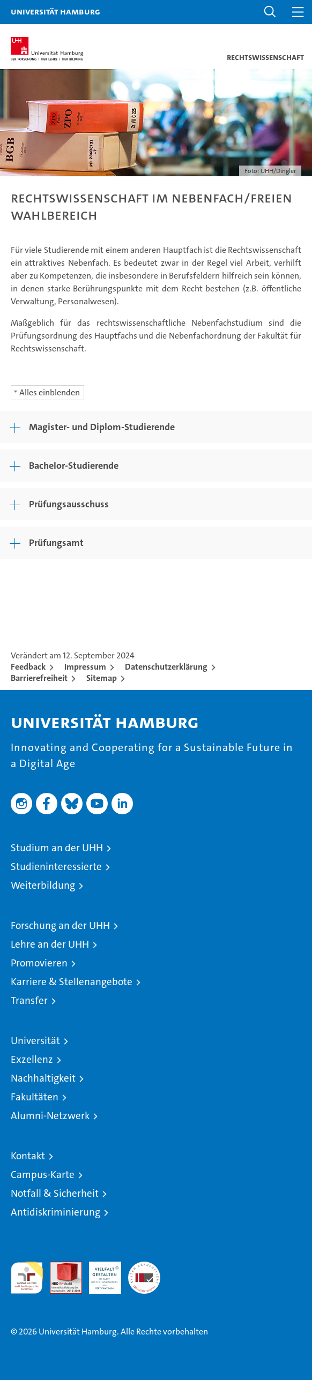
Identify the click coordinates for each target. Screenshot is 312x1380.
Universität (35, 1040)
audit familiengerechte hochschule (27, 1278)
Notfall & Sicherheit (55, 1193)
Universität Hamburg (55, 11)
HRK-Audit (99, 1273)
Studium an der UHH (57, 847)
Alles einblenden (49, 392)
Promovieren (39, 963)
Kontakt (28, 1155)
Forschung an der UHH (60, 925)
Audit (60, 1267)
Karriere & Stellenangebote (71, 981)
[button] (270, 12)
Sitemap (101, 678)
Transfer (29, 1000)
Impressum (85, 666)
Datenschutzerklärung (166, 666)
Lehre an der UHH (50, 944)
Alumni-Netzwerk (50, 1115)
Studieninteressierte (56, 866)
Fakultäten (34, 1097)
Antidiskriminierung (55, 1212)
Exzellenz (32, 1059)
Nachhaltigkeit (43, 1078)
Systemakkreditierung (144, 1267)
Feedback (28, 666)
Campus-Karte (43, 1174)
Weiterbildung (43, 885)
